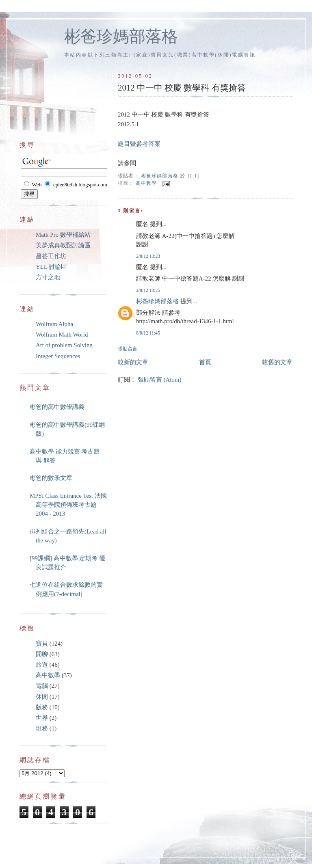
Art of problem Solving (64, 345)
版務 (42, 707)
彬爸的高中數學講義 (57, 407)
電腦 (42, 686)
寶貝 (42, 643)
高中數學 (146, 183)
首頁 (205, 362)
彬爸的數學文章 (51, 478)
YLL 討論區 (51, 267)
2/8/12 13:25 (148, 290)
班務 (42, 728)
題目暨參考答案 (139, 143)
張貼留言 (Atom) (160, 379)
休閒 (42, 696)
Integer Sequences (58, 356)
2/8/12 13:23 (148, 256)
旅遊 (42, 664)
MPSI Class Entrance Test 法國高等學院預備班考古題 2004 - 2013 (68, 504)
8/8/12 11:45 (148, 333)
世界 (42, 718)
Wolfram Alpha (54, 324)
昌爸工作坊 (51, 256)
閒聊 (42, 654)
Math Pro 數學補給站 (63, 234)
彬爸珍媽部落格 (121, 36)
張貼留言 (127, 349)
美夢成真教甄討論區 (63, 245)
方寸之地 (48, 277)
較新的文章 (133, 362)
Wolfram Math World (62, 334)
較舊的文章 (277, 362)
